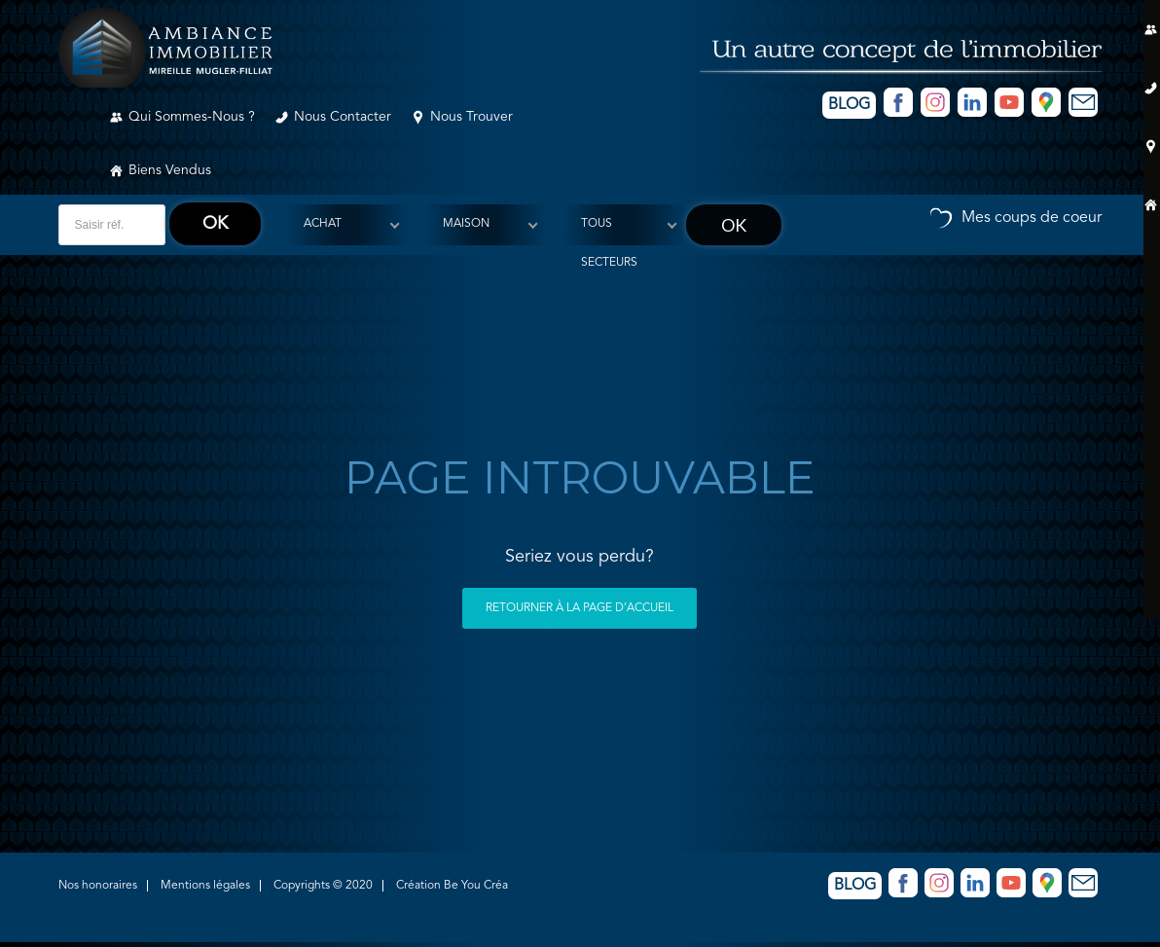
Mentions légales (205, 886)
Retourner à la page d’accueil (579, 608)
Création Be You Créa (452, 886)
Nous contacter (342, 117)
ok (215, 224)
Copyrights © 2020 (323, 886)
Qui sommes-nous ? (191, 117)
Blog (849, 105)
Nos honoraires (97, 886)
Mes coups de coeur (1031, 218)
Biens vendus (169, 170)
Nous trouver (471, 117)
